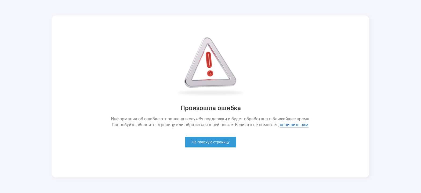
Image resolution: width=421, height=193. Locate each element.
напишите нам (294, 124)
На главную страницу (211, 142)
